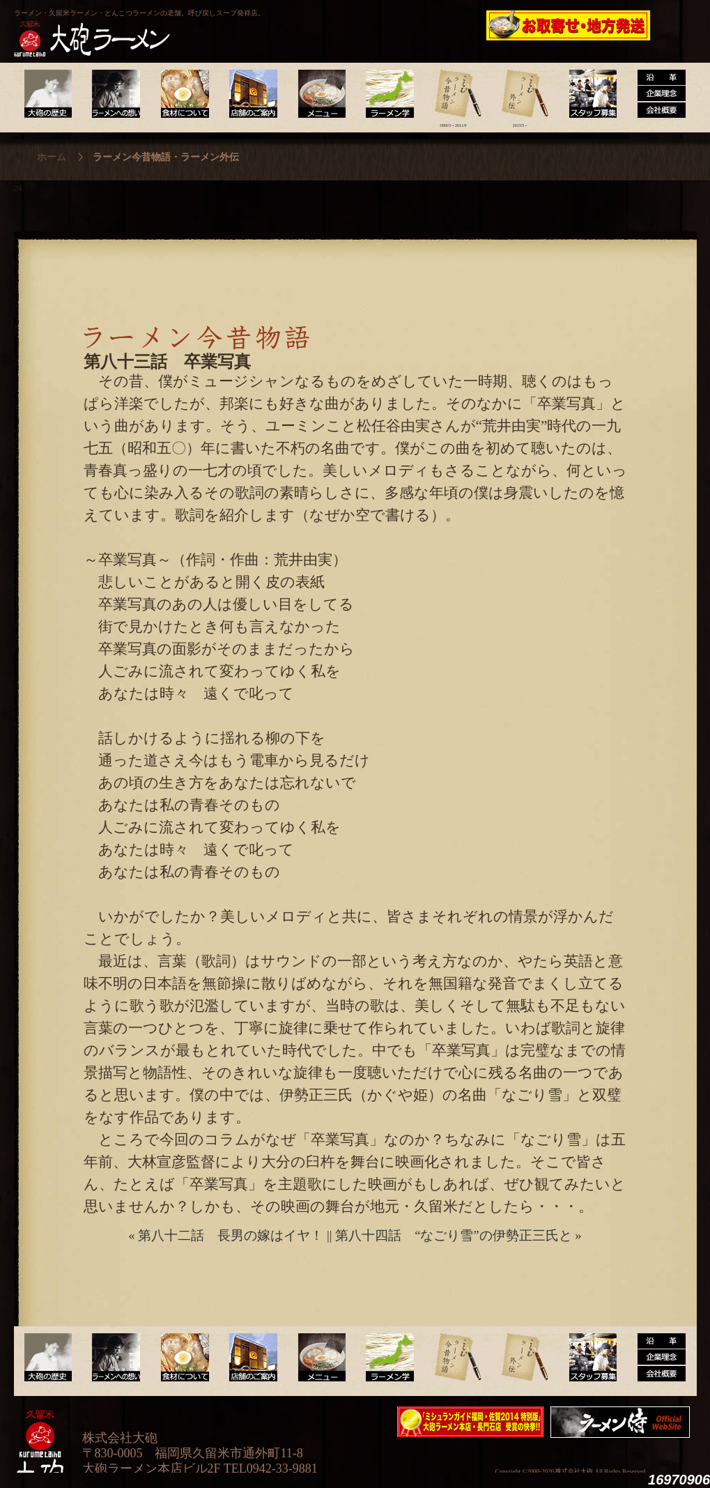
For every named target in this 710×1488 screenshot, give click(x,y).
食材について (183, 94)
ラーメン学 (385, 94)
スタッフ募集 (588, 94)
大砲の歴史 (48, 94)
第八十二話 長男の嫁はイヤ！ (230, 1235)
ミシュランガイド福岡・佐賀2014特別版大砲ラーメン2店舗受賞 (470, 1421)
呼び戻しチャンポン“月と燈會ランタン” (293, 25)
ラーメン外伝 (521, 94)
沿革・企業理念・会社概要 (656, 1357)
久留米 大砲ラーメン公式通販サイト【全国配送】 (569, 25)
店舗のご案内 (250, 94)
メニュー (318, 94)
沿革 (656, 94)
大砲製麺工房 (414, 25)
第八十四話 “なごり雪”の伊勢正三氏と (453, 1235)
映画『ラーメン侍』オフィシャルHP (623, 1422)
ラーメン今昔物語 (453, 94)
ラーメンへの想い (115, 94)
